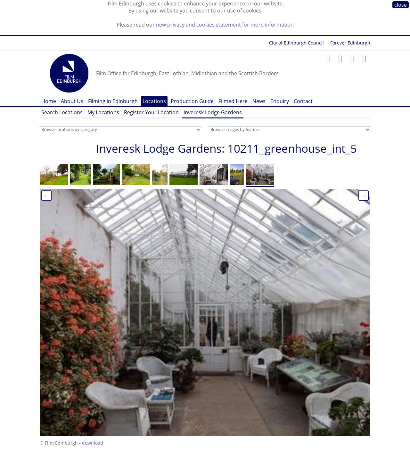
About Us (72, 101)
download (92, 443)
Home (48, 101)
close (400, 4)
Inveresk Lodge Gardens (213, 112)
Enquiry (279, 101)
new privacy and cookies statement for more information (225, 24)
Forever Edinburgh (350, 43)
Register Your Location (151, 112)
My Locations (103, 112)
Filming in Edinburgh (113, 101)
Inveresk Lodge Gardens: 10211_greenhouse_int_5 (226, 148)
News (259, 101)
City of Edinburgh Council (296, 43)
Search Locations (62, 112)
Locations (154, 101)
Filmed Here (233, 101)
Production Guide (192, 101)
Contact (303, 101)
